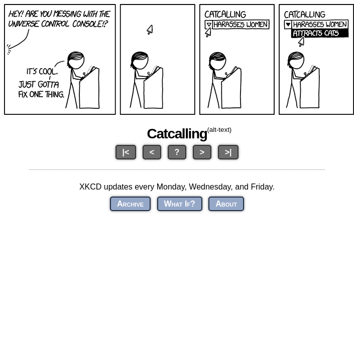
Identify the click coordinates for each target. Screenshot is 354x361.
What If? (179, 204)
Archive (130, 204)
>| (228, 152)
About (226, 204)
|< (126, 152)
